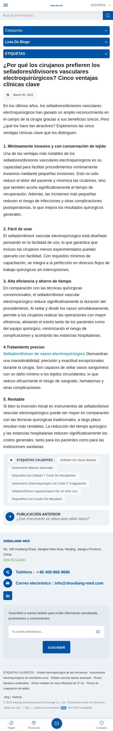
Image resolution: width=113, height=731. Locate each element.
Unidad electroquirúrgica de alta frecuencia (62, 672)
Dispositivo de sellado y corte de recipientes (44, 475)
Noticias (17, 697)
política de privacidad (46, 708)
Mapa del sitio (12, 708)
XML (27, 708)
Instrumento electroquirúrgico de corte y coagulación (49, 483)
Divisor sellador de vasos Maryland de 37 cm (57, 683)
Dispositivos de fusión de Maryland (37, 499)
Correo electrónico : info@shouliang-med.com (59, 583)
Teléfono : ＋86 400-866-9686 (43, 572)
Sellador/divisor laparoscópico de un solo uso (44, 491)
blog (6, 697)
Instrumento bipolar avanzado (32, 467)
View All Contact (14, 559)
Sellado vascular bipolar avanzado (71, 678)
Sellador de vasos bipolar (78, 460)
